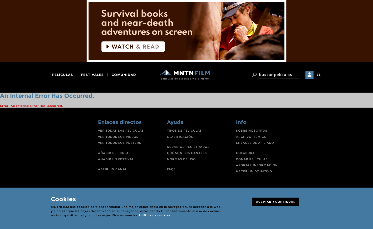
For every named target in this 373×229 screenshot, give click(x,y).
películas (62, 75)
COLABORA (245, 153)
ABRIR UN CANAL (112, 169)
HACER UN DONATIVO (254, 171)
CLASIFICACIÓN (180, 137)
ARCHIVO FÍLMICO (251, 137)
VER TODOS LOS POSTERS (119, 142)
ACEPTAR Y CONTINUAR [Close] (276, 202)
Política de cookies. (154, 215)
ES (319, 74)
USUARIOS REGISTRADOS (188, 147)
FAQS (171, 169)
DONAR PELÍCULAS (252, 159)
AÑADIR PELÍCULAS (114, 153)
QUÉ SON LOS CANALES (187, 153)
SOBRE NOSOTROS (251, 130)
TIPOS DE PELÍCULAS (184, 130)
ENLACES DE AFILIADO (255, 142)
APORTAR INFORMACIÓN (257, 165)
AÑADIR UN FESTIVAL (116, 159)
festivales (92, 75)
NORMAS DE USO (181, 159)
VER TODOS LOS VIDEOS (118, 137)
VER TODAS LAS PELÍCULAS (121, 130)
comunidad (124, 75)
